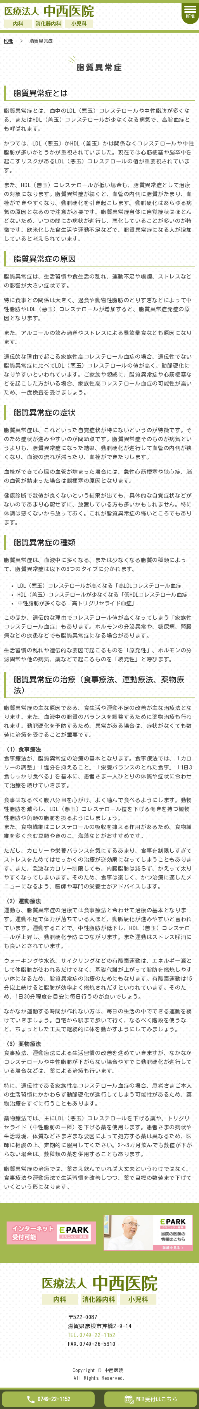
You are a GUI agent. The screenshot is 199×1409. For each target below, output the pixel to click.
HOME (8, 41)
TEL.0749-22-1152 (92, 1335)
